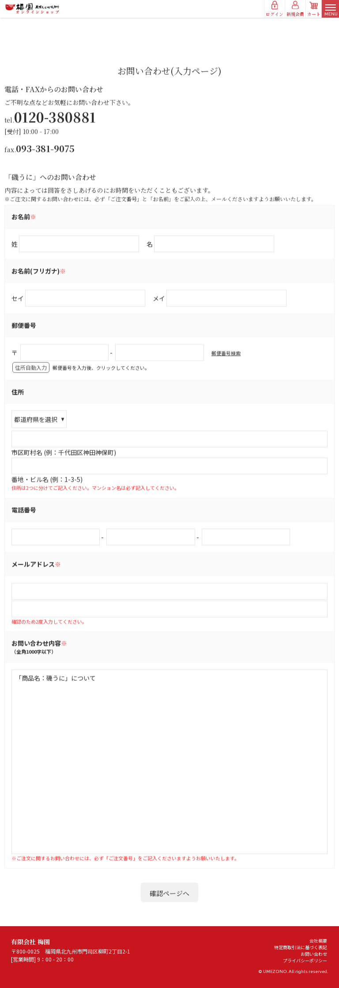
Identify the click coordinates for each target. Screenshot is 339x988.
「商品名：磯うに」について (169, 786)
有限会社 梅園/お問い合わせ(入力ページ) (32, 9)
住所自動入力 (31, 392)
